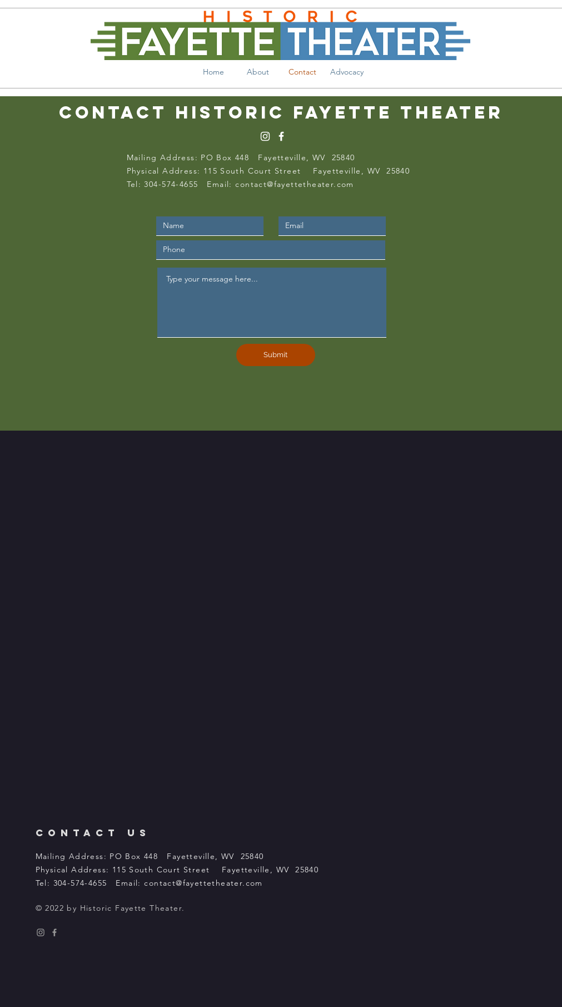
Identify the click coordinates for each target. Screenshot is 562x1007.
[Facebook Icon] (54, 932)
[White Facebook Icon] (281, 136)
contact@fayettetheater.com (294, 184)
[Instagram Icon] (41, 932)
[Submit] (275, 355)
